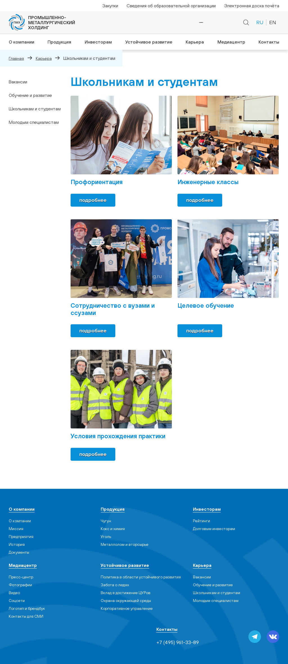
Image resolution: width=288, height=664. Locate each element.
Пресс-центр (21, 577)
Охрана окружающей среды (126, 600)
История (17, 544)
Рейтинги (201, 521)
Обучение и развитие (30, 95)
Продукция (58, 41)
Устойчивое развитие (148, 41)
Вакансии (18, 81)
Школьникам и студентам (35, 108)
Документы (19, 552)
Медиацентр (231, 41)
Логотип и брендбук (27, 608)
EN (272, 22)
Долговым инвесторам (214, 528)
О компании (20, 41)
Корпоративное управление (127, 608)
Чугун (106, 521)
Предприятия (21, 536)
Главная (16, 58)
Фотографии (20, 585)
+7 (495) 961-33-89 (182, 23)
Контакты (269, 41)
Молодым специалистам (34, 122)
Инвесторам (98, 41)
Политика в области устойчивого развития (141, 577)
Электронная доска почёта (251, 5)
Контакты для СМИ (26, 616)
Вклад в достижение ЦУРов (125, 592)
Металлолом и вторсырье (124, 544)
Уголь (106, 536)
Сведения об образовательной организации (171, 5)
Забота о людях (115, 585)
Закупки (110, 5)
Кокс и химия (113, 528)
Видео (14, 592)
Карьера (194, 41)
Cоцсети (17, 600)
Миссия (16, 528)
